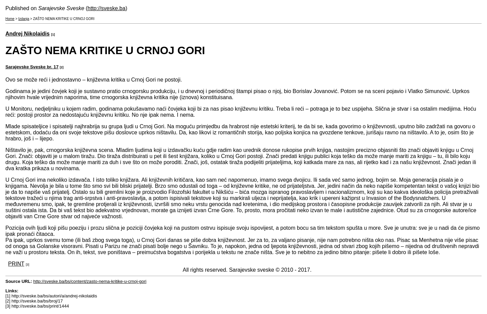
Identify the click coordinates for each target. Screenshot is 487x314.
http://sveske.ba (106, 8)
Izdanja (23, 19)
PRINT (16, 264)
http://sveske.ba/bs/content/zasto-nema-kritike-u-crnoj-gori (89, 281)
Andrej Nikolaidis (27, 34)
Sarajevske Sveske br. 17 (32, 66)
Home (10, 19)
